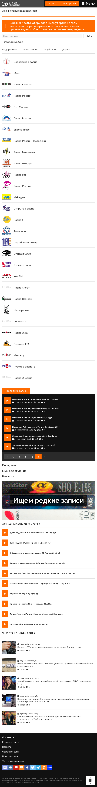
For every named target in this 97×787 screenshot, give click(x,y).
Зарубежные (50, 49)
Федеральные (9, 49)
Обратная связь (11, 751)
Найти (89, 36)
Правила (6, 747)
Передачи (9, 465)
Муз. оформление (14, 470)
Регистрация (69, 3)
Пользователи (10, 756)
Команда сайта (10, 742)
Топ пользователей (13, 761)
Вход (51, 3)
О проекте (8, 737)
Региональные (30, 49)
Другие (66, 49)
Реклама (8, 476)
